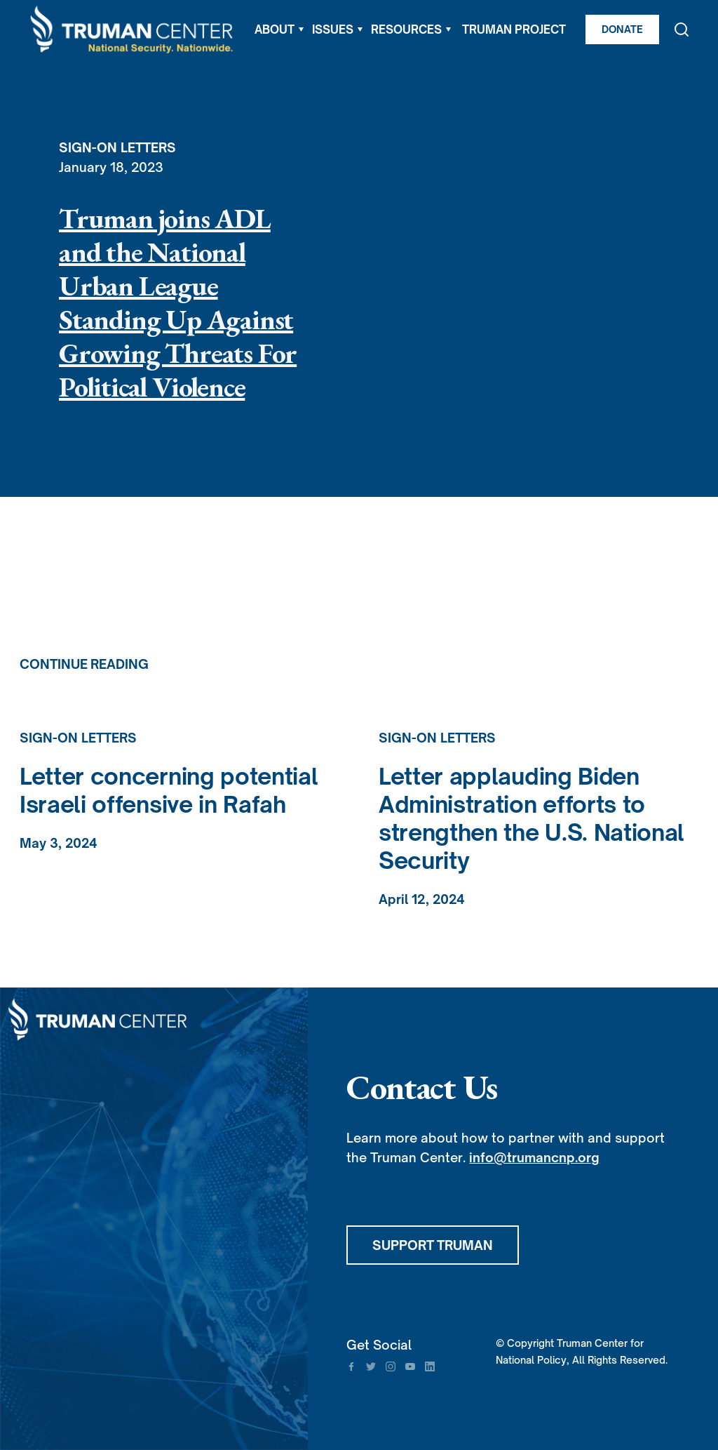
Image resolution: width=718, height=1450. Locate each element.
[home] (132, 30)
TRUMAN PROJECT (514, 29)
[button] (279, 29)
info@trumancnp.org (534, 1157)
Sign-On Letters (117, 147)
